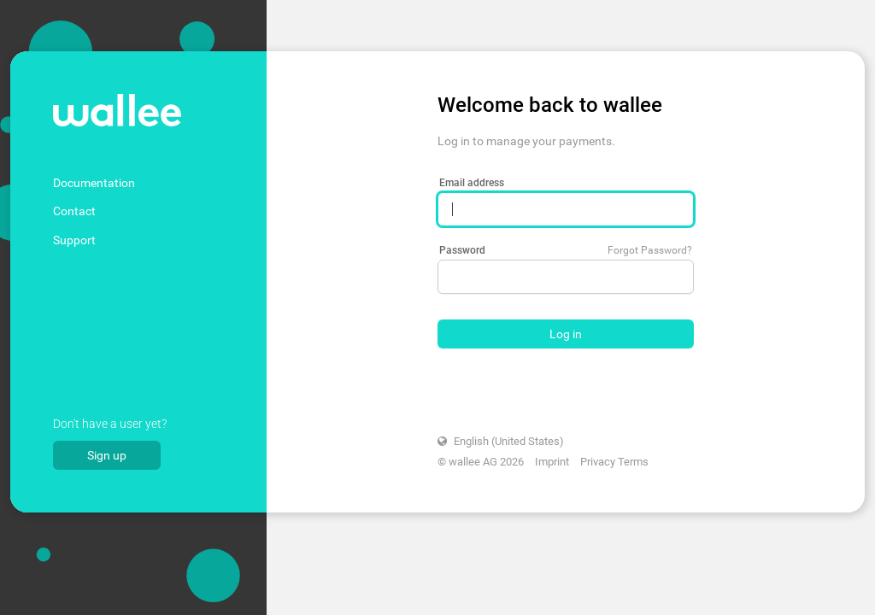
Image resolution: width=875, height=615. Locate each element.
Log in (565, 334)
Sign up (106, 455)
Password (462, 250)
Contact (74, 211)
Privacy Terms (614, 461)
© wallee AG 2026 (481, 461)
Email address (471, 183)
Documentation (94, 183)
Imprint (552, 461)
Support (74, 240)
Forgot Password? (650, 250)
